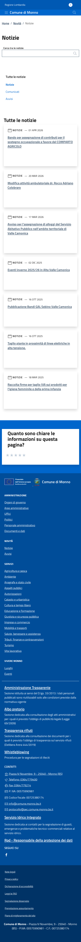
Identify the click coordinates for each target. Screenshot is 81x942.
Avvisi (9, 99)
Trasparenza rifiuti (18, 730)
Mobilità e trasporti (15, 628)
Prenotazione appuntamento (19, 908)
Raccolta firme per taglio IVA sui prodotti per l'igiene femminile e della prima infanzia (37, 386)
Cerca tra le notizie (13, 48)
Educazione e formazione (19, 611)
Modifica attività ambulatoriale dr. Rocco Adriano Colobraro (40, 185)
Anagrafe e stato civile (17, 582)
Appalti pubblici (13, 588)
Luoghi (8, 668)
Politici (8, 519)
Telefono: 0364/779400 (20, 779)
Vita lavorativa (12, 651)
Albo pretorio (14, 709)
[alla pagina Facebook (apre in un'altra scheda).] (6, 854)
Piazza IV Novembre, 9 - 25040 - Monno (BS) (40, 773)
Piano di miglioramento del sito (20, 915)
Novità (17, 23)
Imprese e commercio (17, 622)
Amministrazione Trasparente (27, 687)
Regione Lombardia (15, 5)
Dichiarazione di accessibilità (19, 886)
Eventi (8, 674)
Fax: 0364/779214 (17, 785)
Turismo (9, 645)
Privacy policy (11, 879)
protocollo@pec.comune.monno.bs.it (28, 809)
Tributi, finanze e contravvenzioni (24, 639)
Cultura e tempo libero (17, 605)
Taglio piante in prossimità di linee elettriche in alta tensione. (39, 345)
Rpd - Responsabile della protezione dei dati (38, 840)
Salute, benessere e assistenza (22, 634)
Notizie (10, 84)
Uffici (7, 514)
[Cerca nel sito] (74, 12)
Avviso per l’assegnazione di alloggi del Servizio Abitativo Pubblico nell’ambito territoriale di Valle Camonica (39, 228)
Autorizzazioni (12, 594)
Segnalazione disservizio (17, 901)
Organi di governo (15, 502)
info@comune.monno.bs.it (22, 804)
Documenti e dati (14, 531)
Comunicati (12, 92)
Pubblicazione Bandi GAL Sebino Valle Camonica (40, 306)
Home (5, 23)
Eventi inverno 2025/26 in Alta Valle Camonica (39, 269)
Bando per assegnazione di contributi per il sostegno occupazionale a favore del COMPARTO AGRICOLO (40, 142)
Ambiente (10, 576)
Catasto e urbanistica (16, 599)
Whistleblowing (16, 752)
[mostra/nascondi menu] (6, 13)
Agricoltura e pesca (15, 571)
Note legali (10, 872)
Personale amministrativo (19, 525)
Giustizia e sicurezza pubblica (21, 616)
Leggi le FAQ (11, 893)
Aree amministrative (16, 508)
